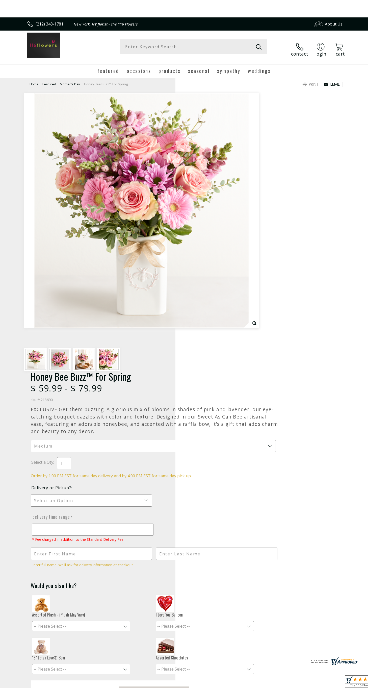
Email (332, 79)
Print (311, 79)
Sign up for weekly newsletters (247, 496)
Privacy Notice (262, 682)
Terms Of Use (232, 682)
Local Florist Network (298, 682)
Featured (49, 79)
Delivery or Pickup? (204, 224)
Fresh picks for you (140, 499)
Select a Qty (195, 193)
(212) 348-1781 (49, 24)
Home (34, 79)
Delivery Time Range (204, 253)
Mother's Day (70, 79)
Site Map (329, 682)
